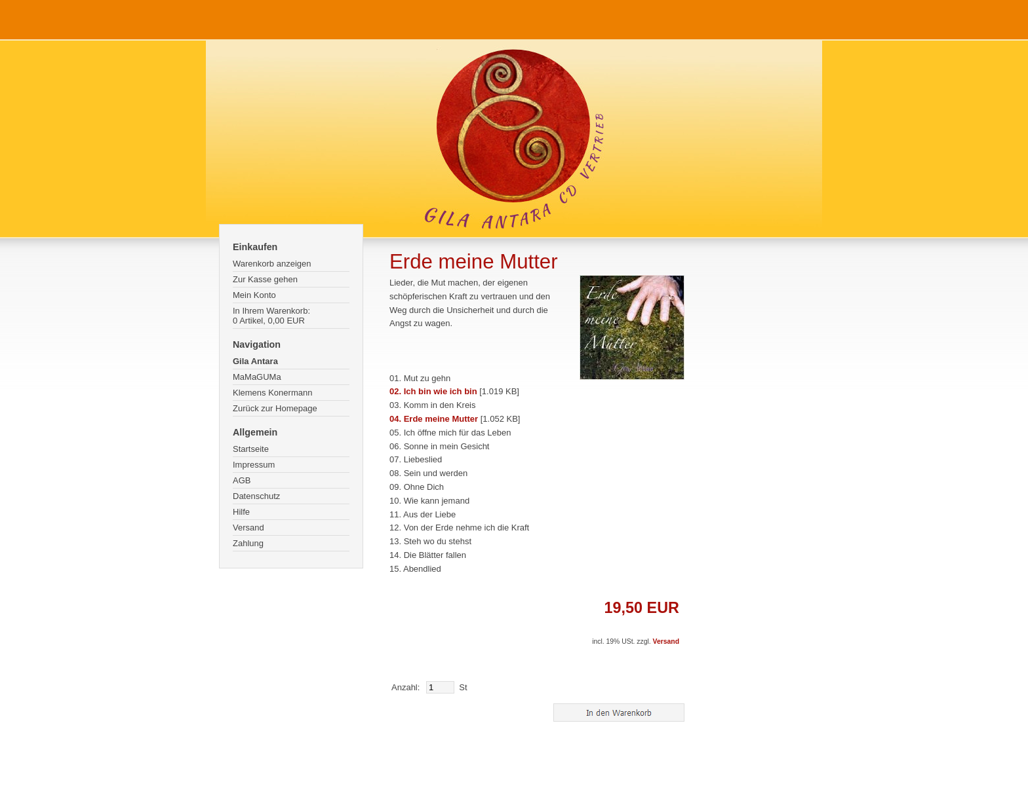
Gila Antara (255, 361)
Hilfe (241, 512)
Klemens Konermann (272, 393)
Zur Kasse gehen (265, 279)
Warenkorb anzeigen (272, 264)
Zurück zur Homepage (275, 408)
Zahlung (248, 543)
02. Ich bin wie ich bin (433, 391)
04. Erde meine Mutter (433, 419)
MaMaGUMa (257, 377)
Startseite (251, 449)
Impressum (254, 465)
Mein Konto (254, 295)
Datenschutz (256, 496)
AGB (241, 480)
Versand (248, 527)
